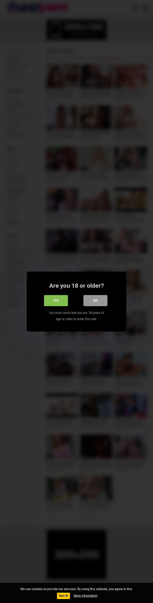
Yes (56, 300)
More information (85, 596)
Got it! (63, 596)
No (95, 300)
